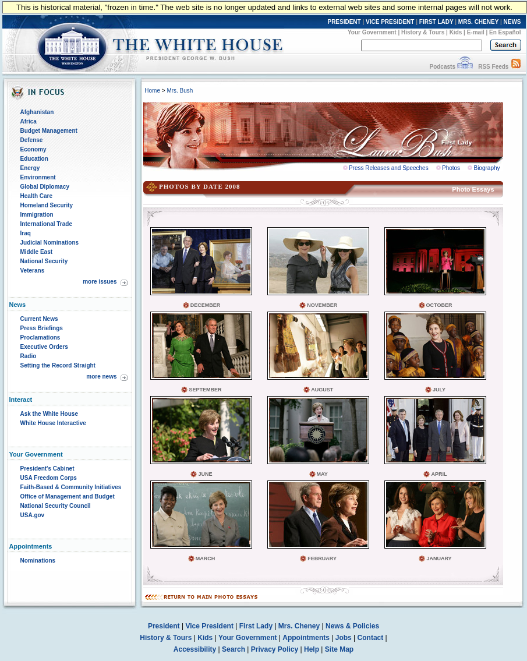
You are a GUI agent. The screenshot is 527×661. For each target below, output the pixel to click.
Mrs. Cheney (299, 626)
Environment (38, 177)
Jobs (343, 638)
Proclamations (40, 337)
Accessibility (195, 649)
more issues (99, 281)
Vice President (209, 626)
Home (152, 90)
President (164, 626)
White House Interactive (53, 423)
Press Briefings (41, 328)
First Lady (256, 626)
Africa (28, 121)
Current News (39, 319)
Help (311, 649)
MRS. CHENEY (478, 22)
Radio (28, 356)
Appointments (306, 638)
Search (233, 649)
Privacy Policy (274, 649)
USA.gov (32, 515)
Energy (30, 168)
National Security (44, 261)
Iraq (25, 233)
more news (101, 376)
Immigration (37, 214)
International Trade (46, 224)
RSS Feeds (493, 66)
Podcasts (442, 66)
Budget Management (48, 131)
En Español (505, 32)
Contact (371, 638)
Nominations (38, 560)
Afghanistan (37, 112)
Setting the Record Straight (58, 365)
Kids (456, 32)
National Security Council (55, 506)
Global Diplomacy (44, 186)
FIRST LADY (436, 22)
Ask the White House (49, 414)
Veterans (32, 270)
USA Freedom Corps (48, 478)
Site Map (339, 649)
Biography (486, 168)
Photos (451, 168)
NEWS (512, 22)
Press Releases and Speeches (389, 168)
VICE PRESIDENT (390, 22)
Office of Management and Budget (67, 496)
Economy (33, 149)
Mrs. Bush (180, 90)
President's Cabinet (47, 468)
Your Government (372, 32)
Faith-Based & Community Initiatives (71, 487)
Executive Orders (44, 347)
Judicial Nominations (49, 242)
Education (34, 158)
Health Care (36, 196)
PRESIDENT (343, 22)
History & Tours (422, 32)
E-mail (475, 32)
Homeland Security (46, 205)
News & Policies (352, 626)
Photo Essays (473, 189)
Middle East (36, 252)
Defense (31, 140)
